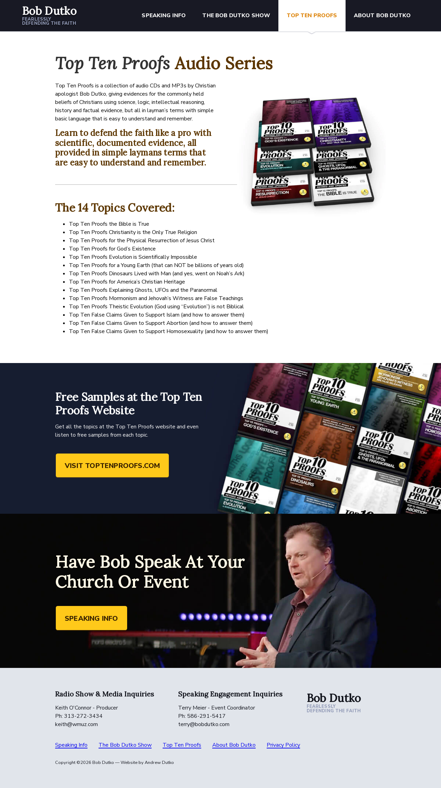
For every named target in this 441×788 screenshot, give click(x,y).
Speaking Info (164, 15)
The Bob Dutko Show (236, 15)
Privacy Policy (283, 745)
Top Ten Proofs (312, 15)
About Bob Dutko (382, 15)
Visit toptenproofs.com (112, 465)
